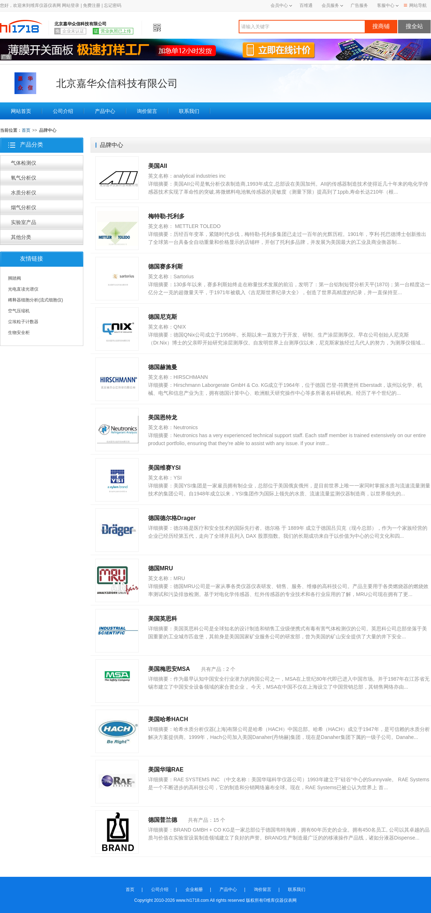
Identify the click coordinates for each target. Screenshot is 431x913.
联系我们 (189, 111)
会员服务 (330, 5)
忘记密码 (112, 5)
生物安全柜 (19, 332)
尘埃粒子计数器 (23, 321)
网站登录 (70, 5)
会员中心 (281, 5)
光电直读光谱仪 (23, 289)
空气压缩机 (19, 310)
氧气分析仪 (23, 178)
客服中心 (385, 5)
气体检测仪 (23, 163)
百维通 (306, 5)
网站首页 (21, 111)
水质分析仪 (23, 192)
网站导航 (415, 5)
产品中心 (105, 111)
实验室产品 (23, 222)
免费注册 (91, 5)
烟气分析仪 (23, 207)
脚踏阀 (14, 278)
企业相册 (194, 889)
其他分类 (21, 237)
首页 (26, 130)
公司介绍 (63, 111)
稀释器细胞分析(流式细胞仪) (35, 300)
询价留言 (147, 111)
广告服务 (359, 5)
